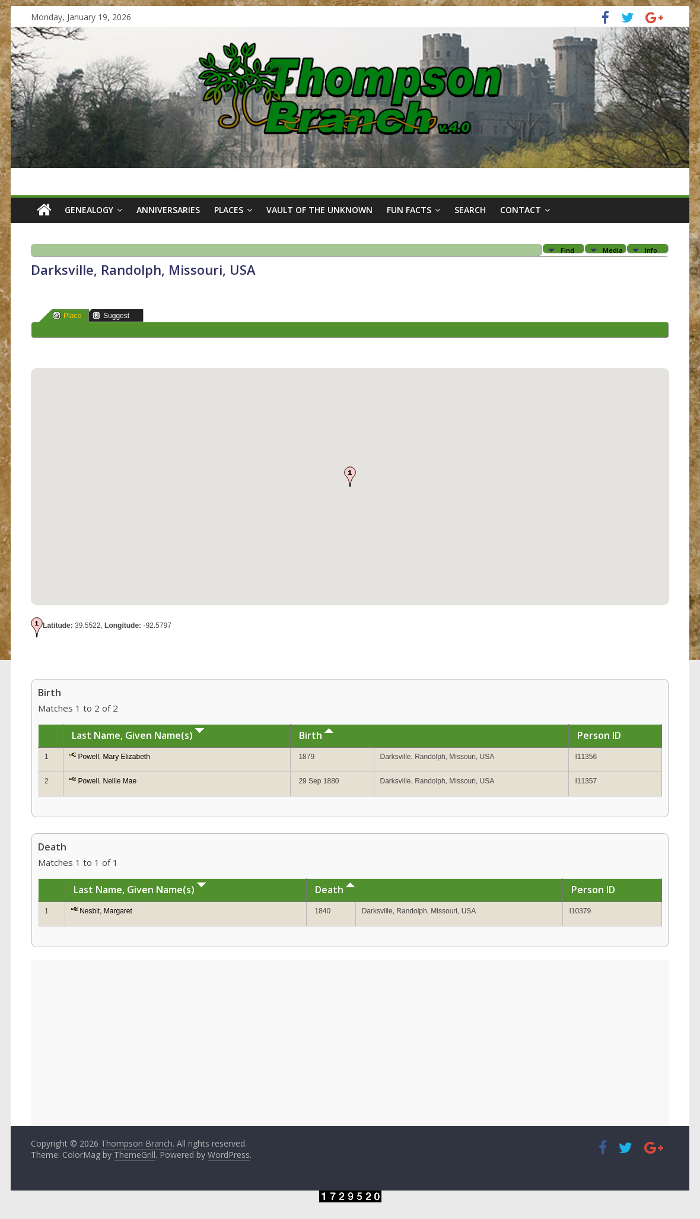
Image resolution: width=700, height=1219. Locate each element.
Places (228, 209)
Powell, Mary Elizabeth (113, 757)
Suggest (111, 315)
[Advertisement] (350, 1043)
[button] (350, 476)
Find (567, 249)
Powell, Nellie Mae (107, 781)
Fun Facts (409, 209)
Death (335, 889)
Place (67, 315)
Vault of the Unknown (319, 209)
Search (470, 209)
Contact (520, 209)
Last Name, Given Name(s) (138, 735)
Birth (316, 735)
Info (651, 249)
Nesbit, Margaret (105, 911)
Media (613, 249)
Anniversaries (168, 209)
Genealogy (89, 209)
